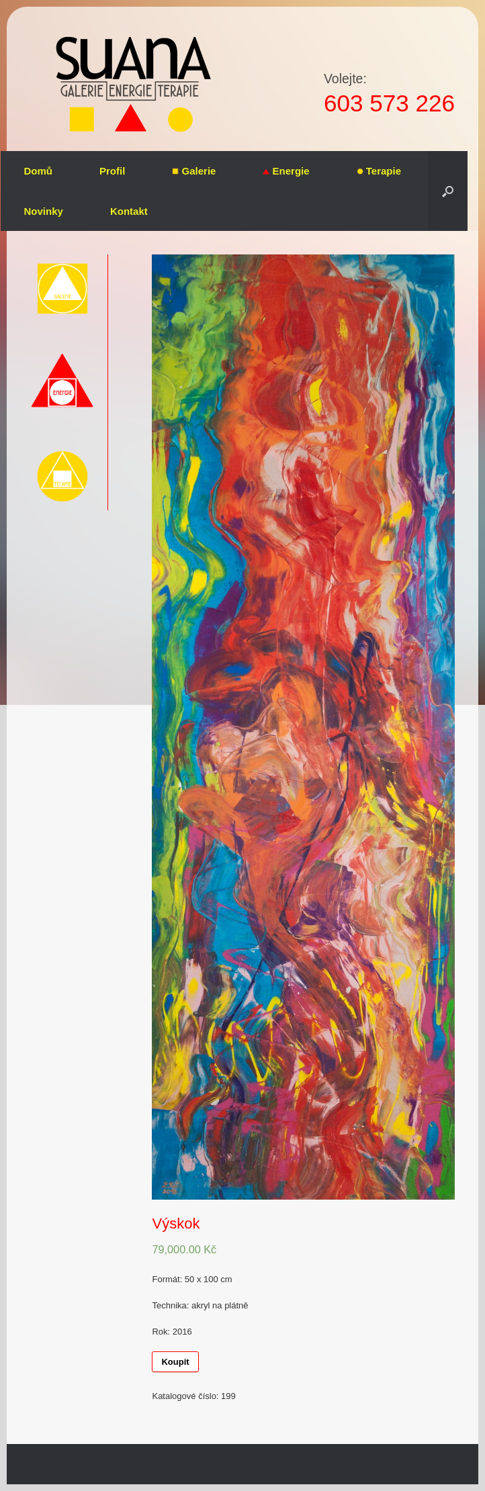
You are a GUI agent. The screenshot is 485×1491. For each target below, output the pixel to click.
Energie (286, 171)
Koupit (175, 1362)
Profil (112, 171)
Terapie (379, 171)
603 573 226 (389, 103)
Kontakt (129, 211)
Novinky (43, 211)
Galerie (194, 171)
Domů (38, 171)
